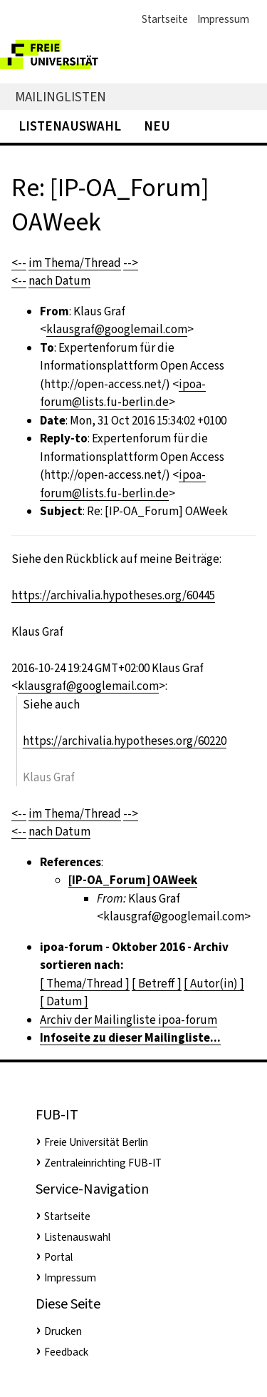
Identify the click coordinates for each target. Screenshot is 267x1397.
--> (130, 263)
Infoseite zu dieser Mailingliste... (130, 1038)
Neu (157, 126)
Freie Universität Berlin (96, 1142)
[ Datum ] (64, 1001)
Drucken (63, 1331)
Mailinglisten (60, 97)
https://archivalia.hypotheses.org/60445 (113, 595)
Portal (58, 1257)
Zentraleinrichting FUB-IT (103, 1163)
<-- (18, 263)
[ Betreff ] (157, 983)
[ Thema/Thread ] (85, 983)
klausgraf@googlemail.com (116, 329)
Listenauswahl (70, 126)
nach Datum (59, 281)
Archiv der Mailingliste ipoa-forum (128, 1020)
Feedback (66, 1352)
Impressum (223, 19)
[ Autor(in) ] (214, 983)
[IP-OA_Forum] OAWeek (132, 880)
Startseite (165, 19)
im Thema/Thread (74, 263)
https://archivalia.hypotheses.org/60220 (124, 741)
